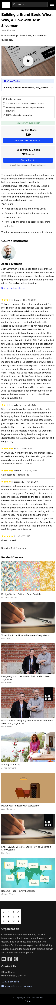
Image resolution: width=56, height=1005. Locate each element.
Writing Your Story (10, 764)
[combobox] (29, 4)
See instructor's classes (13, 288)
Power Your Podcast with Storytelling (20, 805)
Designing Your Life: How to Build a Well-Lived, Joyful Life (25, 678)
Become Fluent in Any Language (18, 890)
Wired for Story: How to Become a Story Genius (25, 635)
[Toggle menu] (51, 4)
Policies (28, 1001)
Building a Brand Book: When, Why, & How (25, 87)
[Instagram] (15, 959)
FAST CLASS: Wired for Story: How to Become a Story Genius (26, 848)
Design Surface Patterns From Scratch (21, 594)
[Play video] (28, 61)
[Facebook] (9, 959)
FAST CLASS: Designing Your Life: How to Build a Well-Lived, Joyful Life (27, 722)
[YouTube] (3, 959)
